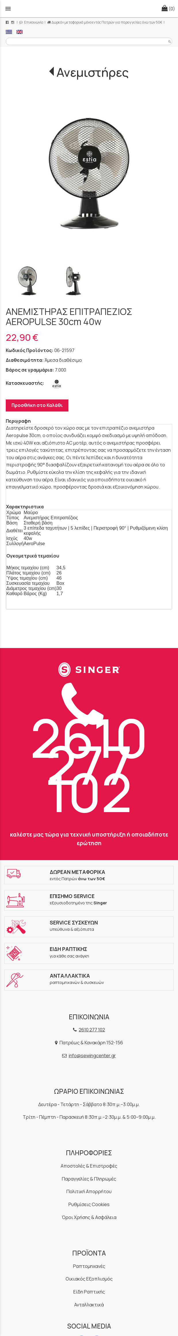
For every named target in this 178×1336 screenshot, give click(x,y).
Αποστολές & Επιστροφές (89, 1166)
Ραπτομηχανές (89, 1266)
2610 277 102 (89, 753)
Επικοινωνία (31, 22)
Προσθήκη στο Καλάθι (37, 405)
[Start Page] (89, 8)
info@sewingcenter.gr (92, 1055)
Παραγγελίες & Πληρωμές (89, 1179)
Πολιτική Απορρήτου (89, 1191)
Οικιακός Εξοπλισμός (89, 1279)
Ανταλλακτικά (89, 1305)
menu (8, 8)
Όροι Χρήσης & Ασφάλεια (89, 1217)
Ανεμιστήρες (92, 72)
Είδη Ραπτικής (89, 1292)
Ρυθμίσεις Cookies (89, 1204)
